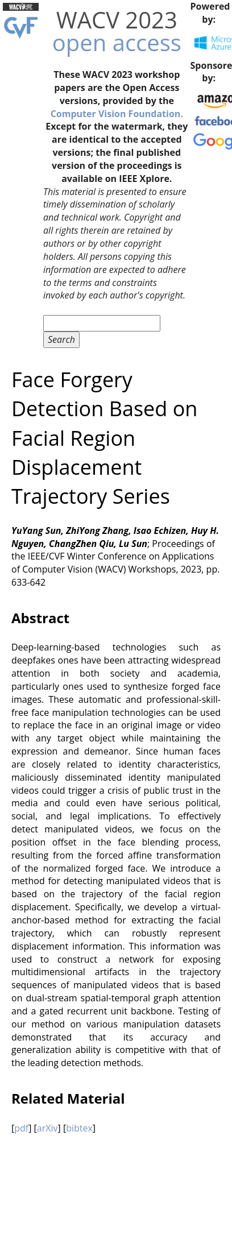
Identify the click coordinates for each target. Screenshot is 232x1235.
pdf (21, 1128)
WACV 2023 (116, 19)
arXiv (47, 1128)
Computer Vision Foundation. (117, 113)
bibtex (79, 1128)
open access (116, 42)
